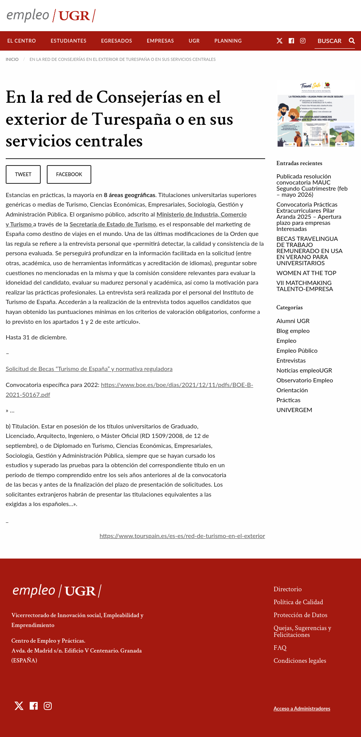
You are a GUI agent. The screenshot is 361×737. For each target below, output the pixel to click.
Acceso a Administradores (302, 708)
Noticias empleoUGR (304, 370)
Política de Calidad (298, 602)
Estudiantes (68, 41)
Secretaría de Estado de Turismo (113, 224)
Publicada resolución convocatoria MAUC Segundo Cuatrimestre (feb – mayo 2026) (312, 185)
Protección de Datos (300, 615)
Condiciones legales (300, 660)
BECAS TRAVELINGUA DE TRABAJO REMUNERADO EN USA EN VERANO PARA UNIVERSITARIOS (309, 250)
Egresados (116, 41)
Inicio (12, 59)
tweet (23, 174)
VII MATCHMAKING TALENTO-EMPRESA (305, 285)
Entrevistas (291, 360)
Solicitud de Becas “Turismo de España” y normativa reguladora (89, 368)
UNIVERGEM (294, 409)
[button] (280, 40)
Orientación (292, 389)
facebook (69, 174)
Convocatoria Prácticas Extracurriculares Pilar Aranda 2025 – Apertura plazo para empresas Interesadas (309, 216)
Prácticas (289, 399)
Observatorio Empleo (305, 380)
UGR (194, 41)
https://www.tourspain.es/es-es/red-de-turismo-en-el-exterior (182, 535)
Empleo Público (297, 350)
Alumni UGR (293, 320)
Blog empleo (293, 330)
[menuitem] (21, 41)
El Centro (21, 41)
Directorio (288, 589)
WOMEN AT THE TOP (306, 272)
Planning (228, 41)
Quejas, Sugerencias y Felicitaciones (302, 631)
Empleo (286, 340)
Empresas (160, 41)
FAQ (280, 647)
